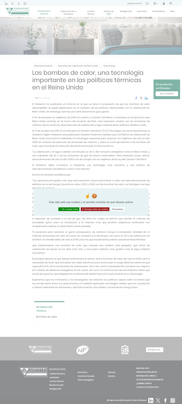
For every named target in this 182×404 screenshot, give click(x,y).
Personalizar (117, 209)
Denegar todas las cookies (95, 209)
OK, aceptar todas (69, 209)
